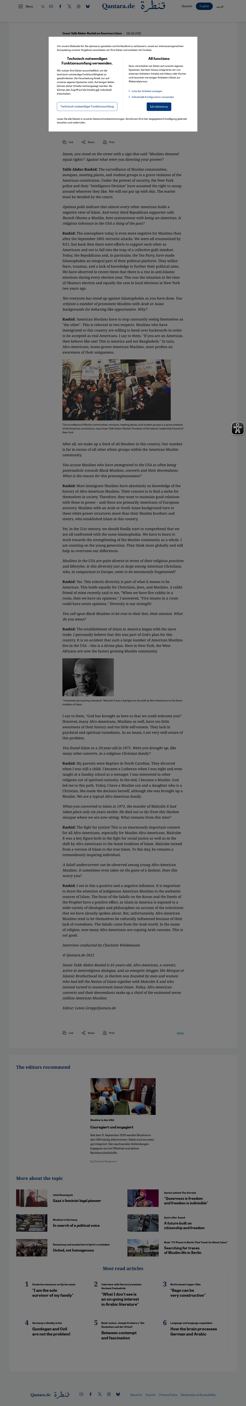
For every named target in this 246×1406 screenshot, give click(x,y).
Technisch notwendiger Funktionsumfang (87, 106)
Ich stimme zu (159, 106)
